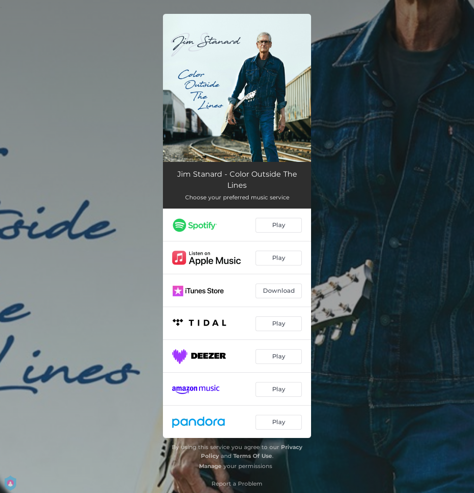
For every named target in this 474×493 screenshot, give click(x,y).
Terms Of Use (252, 455)
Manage (210, 465)
